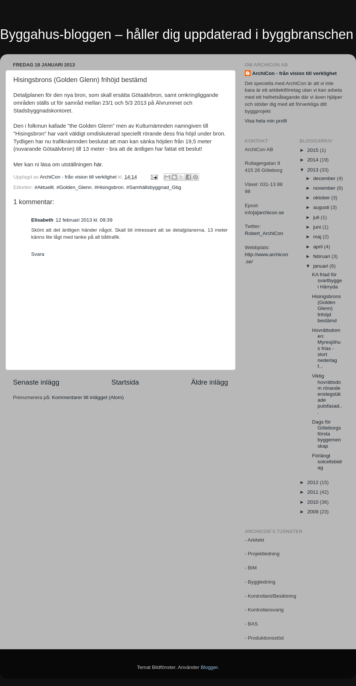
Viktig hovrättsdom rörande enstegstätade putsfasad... (327, 394)
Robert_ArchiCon (264, 233)
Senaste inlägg (36, 382)
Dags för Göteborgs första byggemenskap (326, 434)
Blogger (209, 667)
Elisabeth (42, 220)
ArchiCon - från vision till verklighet (294, 73)
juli (317, 217)
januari (321, 266)
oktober (322, 197)
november (325, 188)
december (325, 178)
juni (318, 227)
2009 (313, 511)
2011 (313, 492)
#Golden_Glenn (74, 187)
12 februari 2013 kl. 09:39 (84, 220)
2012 (313, 482)
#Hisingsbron (108, 187)
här (98, 164)
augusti (322, 207)
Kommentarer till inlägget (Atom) (88, 397)
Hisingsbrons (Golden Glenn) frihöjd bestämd (326, 308)
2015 (313, 150)
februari (322, 256)
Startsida (125, 382)
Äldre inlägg (209, 382)
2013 (313, 170)
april (318, 246)
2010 (313, 502)
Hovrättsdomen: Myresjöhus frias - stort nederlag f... (326, 348)
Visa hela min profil (266, 121)
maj (318, 236)
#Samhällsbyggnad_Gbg (153, 187)
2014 (313, 160)
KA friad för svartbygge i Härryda (327, 280)
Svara (37, 254)
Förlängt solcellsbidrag (327, 461)
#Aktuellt (44, 187)
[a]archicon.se (268, 212)
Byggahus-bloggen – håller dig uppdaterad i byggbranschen (176, 34)
